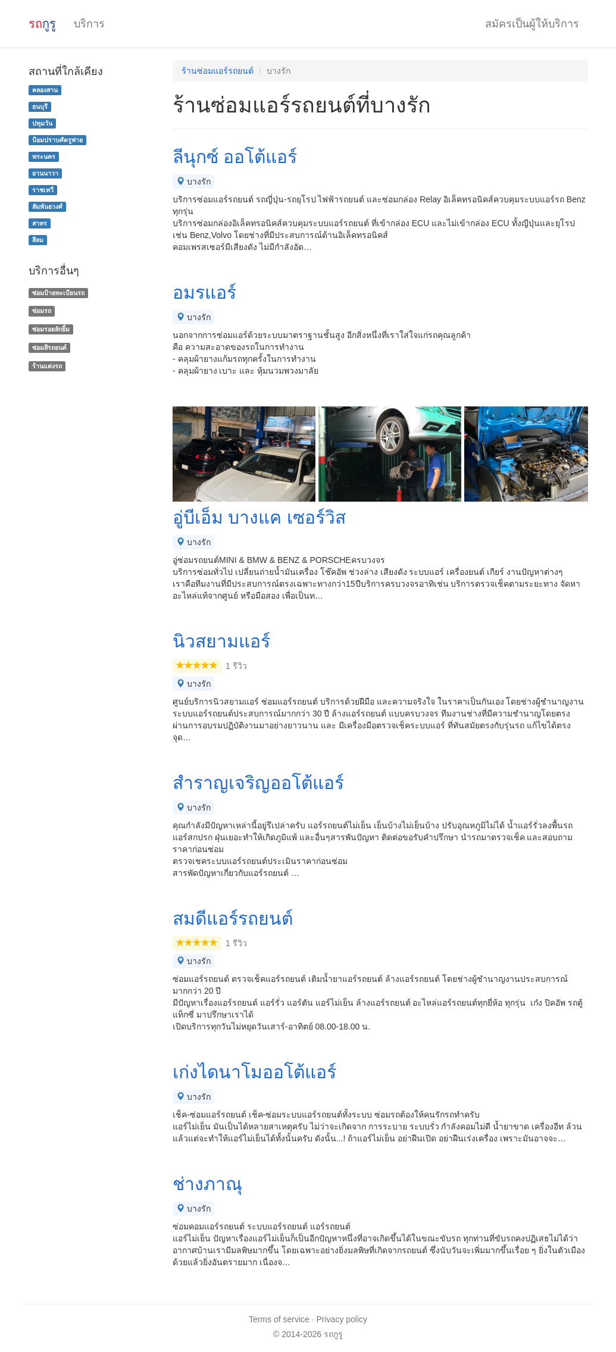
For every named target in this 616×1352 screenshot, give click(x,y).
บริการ (89, 24)
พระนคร (43, 156)
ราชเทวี (43, 189)
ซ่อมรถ (41, 310)
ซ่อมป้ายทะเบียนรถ (58, 292)
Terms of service (279, 1319)
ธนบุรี (40, 106)
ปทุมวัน (42, 123)
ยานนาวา (45, 173)
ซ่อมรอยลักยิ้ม (51, 329)
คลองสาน (45, 89)
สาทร (39, 223)
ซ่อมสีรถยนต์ (49, 347)
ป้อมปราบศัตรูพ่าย (57, 139)
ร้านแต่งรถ (47, 366)
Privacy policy (342, 1319)
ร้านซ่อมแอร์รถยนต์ (218, 71)
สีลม (37, 239)
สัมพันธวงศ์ (47, 206)
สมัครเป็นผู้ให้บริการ (532, 24)
